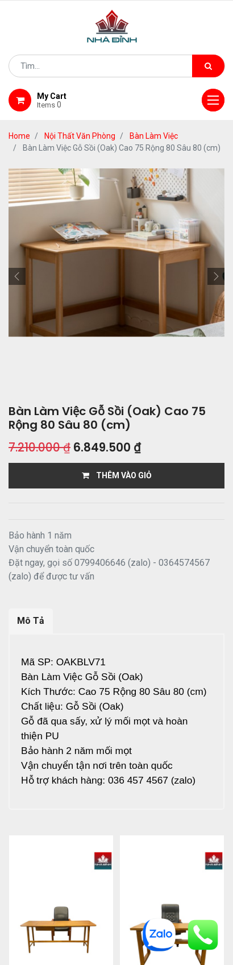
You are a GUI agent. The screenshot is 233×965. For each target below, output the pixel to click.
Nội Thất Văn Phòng (79, 135)
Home (19, 135)
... (122, 844)
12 (140, 844)
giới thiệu (117, 896)
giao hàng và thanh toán (86, 911)
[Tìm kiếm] (208, 66)
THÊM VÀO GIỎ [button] (117, 475)
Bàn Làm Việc (154, 135)
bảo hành (179, 911)
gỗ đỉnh (116, 925)
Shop (168, 896)
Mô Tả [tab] (30, 620)
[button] (17, 276)
